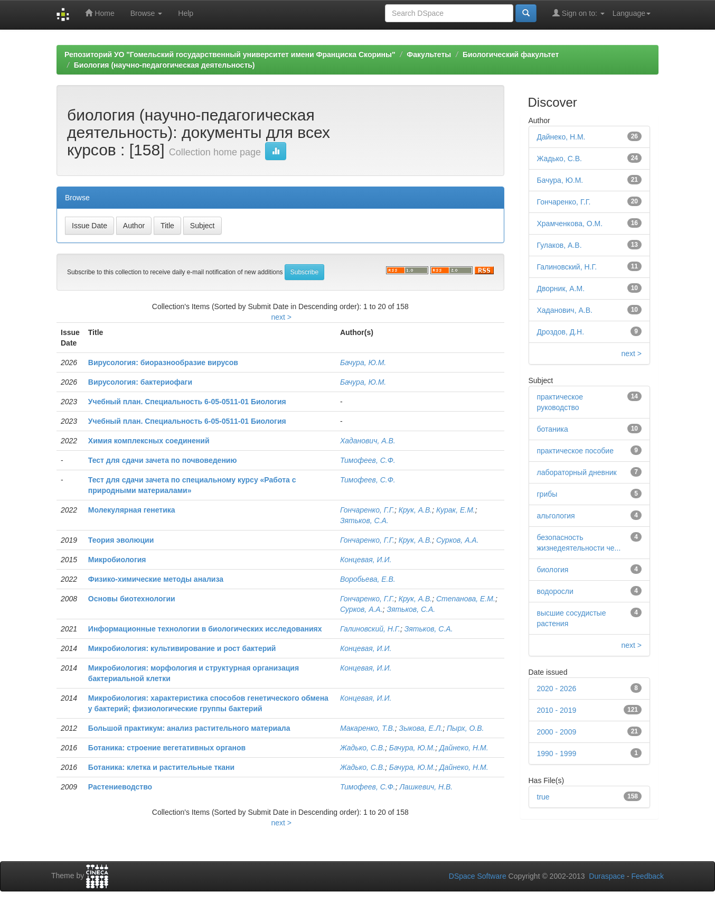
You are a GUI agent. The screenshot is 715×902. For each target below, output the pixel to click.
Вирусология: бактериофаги (140, 382)
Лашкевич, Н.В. (426, 787)
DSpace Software (477, 876)
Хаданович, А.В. (368, 440)
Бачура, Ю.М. (363, 362)
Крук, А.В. (415, 510)
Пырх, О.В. (465, 728)
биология (553, 569)
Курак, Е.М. (455, 510)
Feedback (648, 876)
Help (185, 13)
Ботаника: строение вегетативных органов (167, 747)
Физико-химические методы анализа (155, 579)
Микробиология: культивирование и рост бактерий (182, 648)
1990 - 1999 (557, 753)
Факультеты (429, 54)
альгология (556, 516)
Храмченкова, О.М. (570, 223)
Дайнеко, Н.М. (463, 747)
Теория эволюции (121, 540)
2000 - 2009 (557, 732)
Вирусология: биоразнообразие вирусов (163, 362)
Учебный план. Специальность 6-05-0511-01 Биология (187, 401)
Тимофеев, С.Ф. (368, 460)
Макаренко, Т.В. (367, 728)
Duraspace (607, 876)
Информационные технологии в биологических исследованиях (205, 629)
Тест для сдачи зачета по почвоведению (162, 460)
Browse (146, 13)
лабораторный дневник (577, 472)
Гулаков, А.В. (559, 245)
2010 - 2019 (557, 710)
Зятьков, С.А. (364, 520)
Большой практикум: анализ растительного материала (189, 728)
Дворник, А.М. (561, 288)
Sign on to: (578, 12)
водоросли (555, 591)
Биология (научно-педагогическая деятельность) (164, 65)
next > (281, 317)
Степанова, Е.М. (465, 598)
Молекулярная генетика (131, 510)
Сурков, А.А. (457, 540)
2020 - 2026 (557, 688)
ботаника (552, 429)
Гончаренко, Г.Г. (367, 510)
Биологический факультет (511, 54)
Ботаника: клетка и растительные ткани (161, 767)
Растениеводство (120, 787)
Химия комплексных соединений (149, 440)
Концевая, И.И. (365, 559)
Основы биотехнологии (131, 598)
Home (99, 12)
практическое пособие (575, 451)
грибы (547, 494)
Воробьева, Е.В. (368, 579)
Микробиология (117, 559)
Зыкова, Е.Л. (421, 728)
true (543, 797)
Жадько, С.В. (362, 747)
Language (632, 13)
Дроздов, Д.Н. (561, 332)
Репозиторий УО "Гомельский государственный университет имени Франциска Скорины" (230, 54)
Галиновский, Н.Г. (370, 629)
